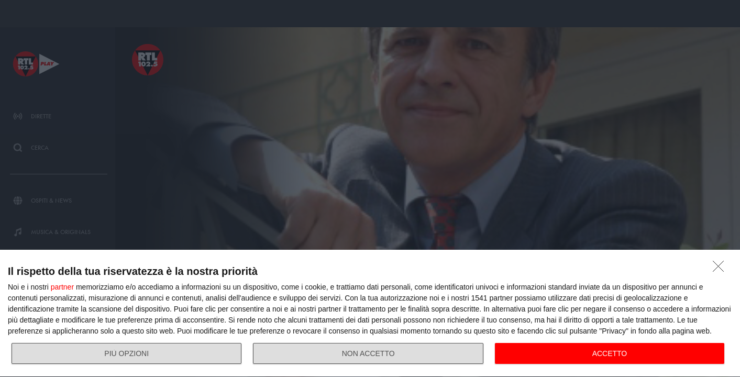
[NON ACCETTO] (721, 269)
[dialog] (370, 313)
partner (62, 287)
